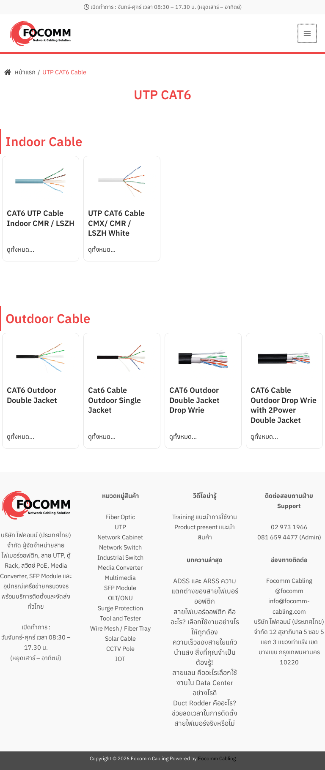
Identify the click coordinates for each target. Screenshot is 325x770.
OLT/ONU (120, 598)
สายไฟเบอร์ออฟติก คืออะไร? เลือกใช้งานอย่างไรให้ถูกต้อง (205, 621)
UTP (120, 527)
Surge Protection (120, 608)
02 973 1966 (289, 527)
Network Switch (120, 547)
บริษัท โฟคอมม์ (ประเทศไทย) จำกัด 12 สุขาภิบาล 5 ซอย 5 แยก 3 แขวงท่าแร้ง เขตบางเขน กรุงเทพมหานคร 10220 (289, 642)
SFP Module (120, 588)
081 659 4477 (277, 537)
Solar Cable (120, 638)
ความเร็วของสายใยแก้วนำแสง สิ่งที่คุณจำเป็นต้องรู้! (205, 652)
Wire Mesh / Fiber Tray (120, 628)
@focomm (289, 591)
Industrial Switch (120, 557)
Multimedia (120, 578)
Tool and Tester (120, 618)
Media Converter (120, 567)
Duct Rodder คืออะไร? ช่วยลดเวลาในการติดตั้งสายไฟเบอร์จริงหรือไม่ (204, 713)
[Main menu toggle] (308, 33)
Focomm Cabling (289, 581)
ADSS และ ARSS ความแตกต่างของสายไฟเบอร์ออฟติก (204, 591)
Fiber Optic (120, 517)
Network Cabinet (120, 537)
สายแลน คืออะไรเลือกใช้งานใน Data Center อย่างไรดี (204, 682)
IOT (120, 659)
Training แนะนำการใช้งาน (204, 517)
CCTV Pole (120, 649)
